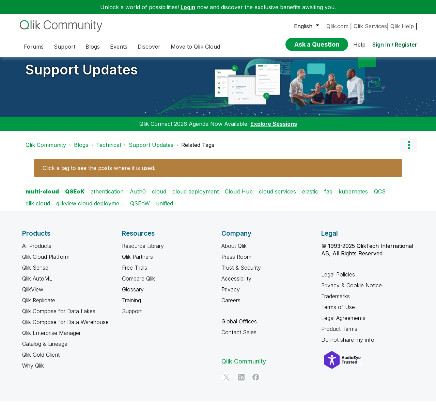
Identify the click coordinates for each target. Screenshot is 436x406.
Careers (230, 305)
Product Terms (339, 334)
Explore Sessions (273, 128)
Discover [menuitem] (149, 46)
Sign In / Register (394, 44)
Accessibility (236, 283)
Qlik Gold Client (41, 359)
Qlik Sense (35, 272)
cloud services (277, 196)
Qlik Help (402, 26)
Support (132, 316)
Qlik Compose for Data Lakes (58, 316)
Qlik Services (370, 26)
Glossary (133, 294)
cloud (159, 196)
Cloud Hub (239, 196)
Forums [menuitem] (34, 46)
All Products (36, 251)
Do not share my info (347, 344)
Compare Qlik (138, 283)
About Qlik (234, 251)
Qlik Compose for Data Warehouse (65, 327)
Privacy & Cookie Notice (351, 290)
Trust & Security (241, 272)
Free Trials (134, 272)
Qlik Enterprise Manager (51, 338)
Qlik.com (337, 26)
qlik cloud (38, 208)
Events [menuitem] (118, 46)
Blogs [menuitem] (92, 46)
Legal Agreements (343, 323)
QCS (380, 196)
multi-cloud (42, 196)
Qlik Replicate (38, 305)
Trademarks (335, 301)
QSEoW (140, 208)
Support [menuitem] (64, 46)
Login (188, 7)
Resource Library (143, 251)
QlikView (32, 294)
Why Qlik (33, 370)
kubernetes (353, 196)
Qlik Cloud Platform (45, 261)
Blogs (81, 150)
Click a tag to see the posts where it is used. (99, 173)
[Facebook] (256, 382)
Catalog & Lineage (44, 348)
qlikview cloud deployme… (90, 208)
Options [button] (408, 150)
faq (328, 196)
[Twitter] (226, 382)
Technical (108, 150)
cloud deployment (195, 196)
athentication (107, 196)
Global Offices (239, 326)
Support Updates (82, 74)
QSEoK (74, 196)
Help (359, 44)
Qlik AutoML (37, 283)
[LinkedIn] (241, 382)
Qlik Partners (137, 261)
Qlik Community (46, 150)
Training (131, 305)
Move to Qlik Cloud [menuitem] (195, 46)
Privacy (230, 294)
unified (164, 208)
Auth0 (138, 196)
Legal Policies (338, 279)
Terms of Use (338, 312)
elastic (310, 196)
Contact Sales (238, 337)
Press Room (236, 261)
